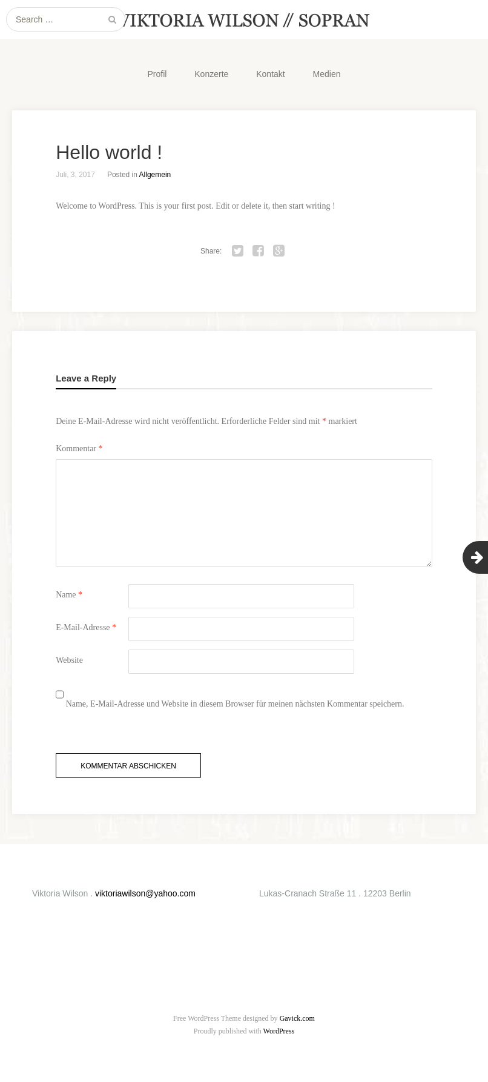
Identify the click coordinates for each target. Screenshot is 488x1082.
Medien (327, 74)
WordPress (279, 1031)
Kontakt (270, 74)
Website (69, 660)
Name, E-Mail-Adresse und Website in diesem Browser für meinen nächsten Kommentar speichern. (235, 703)
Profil (157, 74)
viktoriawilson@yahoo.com (145, 893)
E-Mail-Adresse (86, 627)
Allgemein (155, 174)
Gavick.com (297, 1018)
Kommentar (79, 448)
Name (69, 594)
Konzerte (211, 74)
